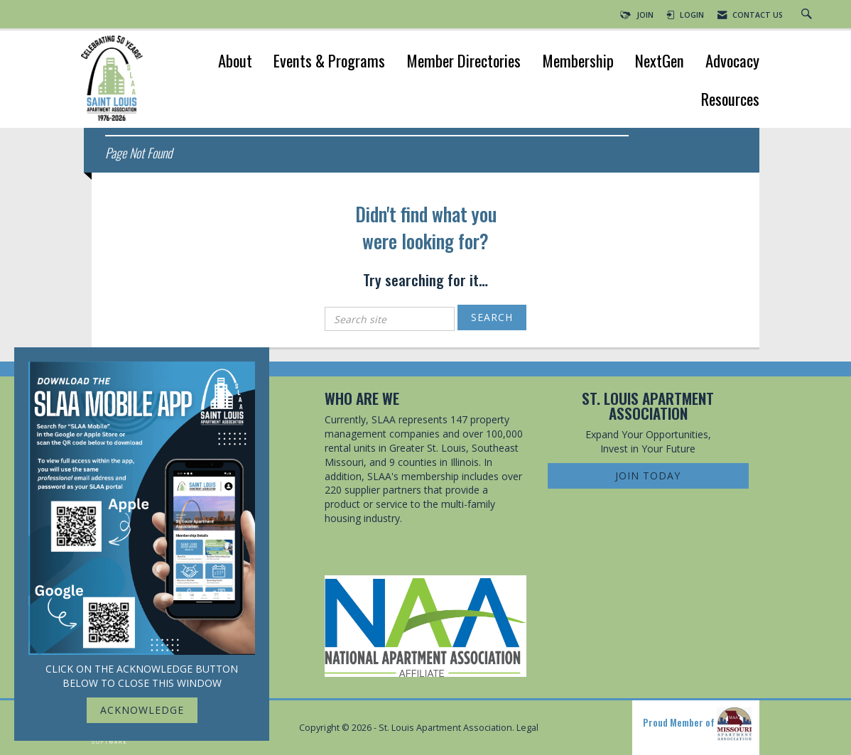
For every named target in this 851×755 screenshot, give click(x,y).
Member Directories (463, 62)
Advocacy (732, 62)
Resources (730, 100)
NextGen (659, 62)
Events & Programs (329, 62)
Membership (578, 62)
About (235, 62)
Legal (527, 728)
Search (492, 317)
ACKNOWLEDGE (142, 710)
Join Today (648, 475)
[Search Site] (808, 15)
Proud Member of (697, 724)
